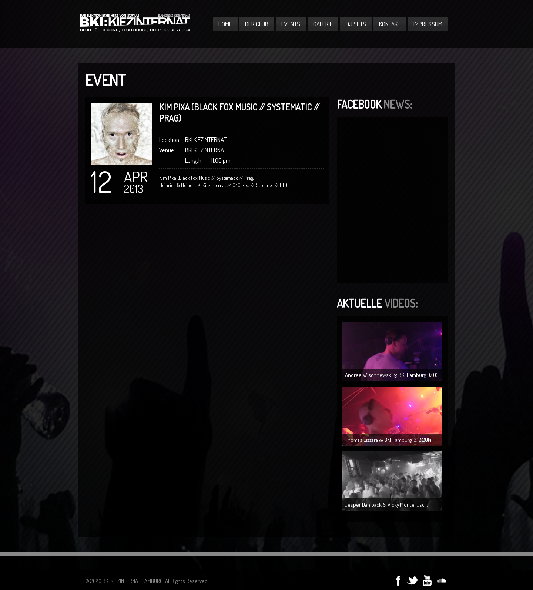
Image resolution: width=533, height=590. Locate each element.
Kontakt (389, 24)
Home (225, 24)
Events (290, 24)
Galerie (323, 24)
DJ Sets (356, 24)
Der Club (256, 24)
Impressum (427, 24)
